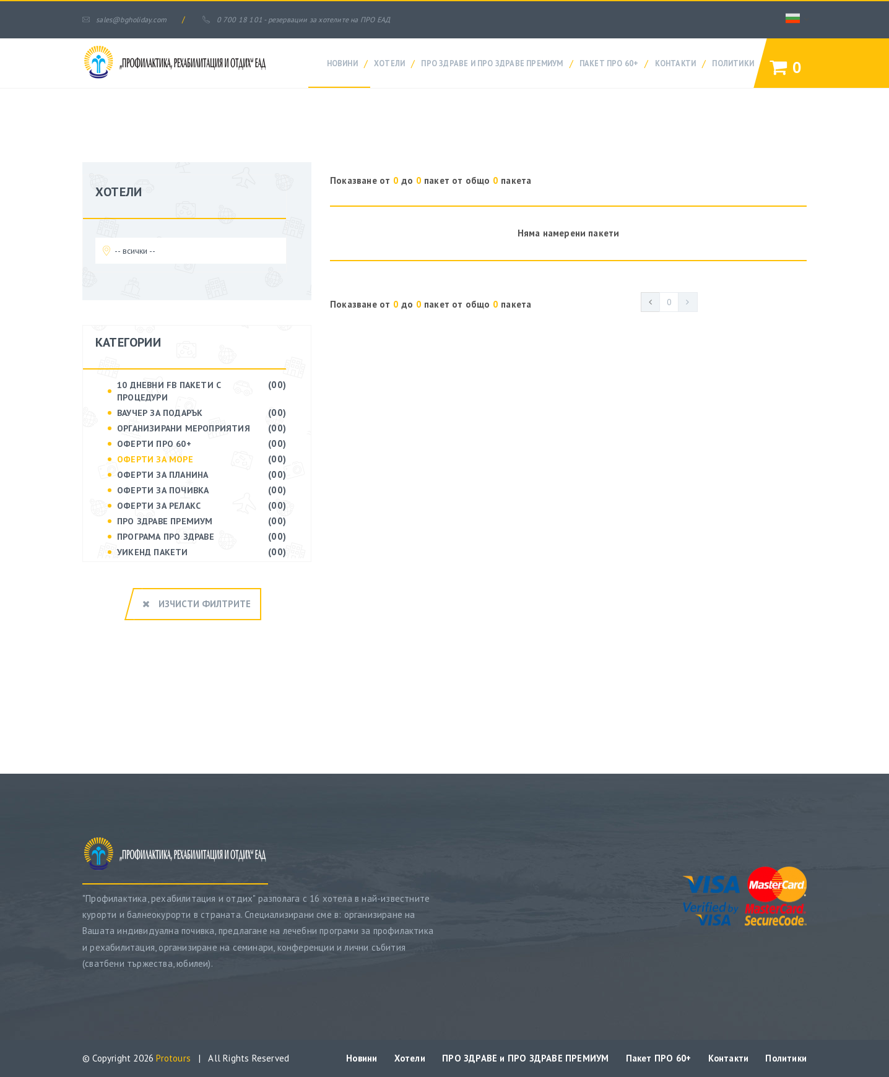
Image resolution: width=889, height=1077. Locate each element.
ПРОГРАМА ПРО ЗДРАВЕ (165, 536)
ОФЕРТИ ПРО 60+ (154, 443)
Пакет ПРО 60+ (609, 63)
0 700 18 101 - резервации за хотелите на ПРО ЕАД (309, 19)
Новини (342, 63)
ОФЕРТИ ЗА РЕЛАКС (159, 505)
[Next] (688, 302)
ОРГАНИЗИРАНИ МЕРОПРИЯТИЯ (183, 428)
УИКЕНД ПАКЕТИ (152, 552)
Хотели (389, 63)
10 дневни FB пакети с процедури (169, 391)
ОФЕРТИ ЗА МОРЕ (155, 459)
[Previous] (650, 302)
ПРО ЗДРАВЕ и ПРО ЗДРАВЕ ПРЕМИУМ (492, 63)
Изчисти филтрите (196, 602)
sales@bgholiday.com (128, 19)
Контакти (675, 63)
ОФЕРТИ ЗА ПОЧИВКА (163, 490)
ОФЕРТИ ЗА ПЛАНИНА (162, 474)
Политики (733, 63)
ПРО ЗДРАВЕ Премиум (165, 521)
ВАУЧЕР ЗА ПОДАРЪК (159, 412)
